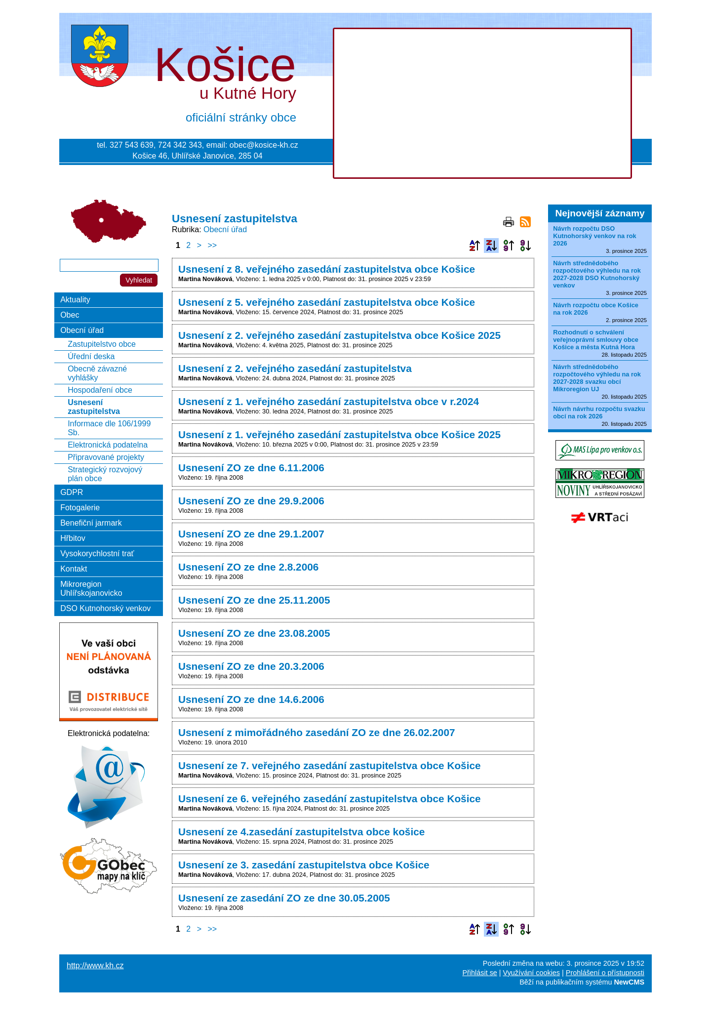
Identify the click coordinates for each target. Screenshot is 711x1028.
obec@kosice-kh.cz (264, 145)
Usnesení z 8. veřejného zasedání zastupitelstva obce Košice (326, 269)
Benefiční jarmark (91, 523)
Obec (69, 315)
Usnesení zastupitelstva (94, 406)
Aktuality (75, 299)
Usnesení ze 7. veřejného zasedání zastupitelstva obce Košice (329, 765)
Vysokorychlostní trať (97, 553)
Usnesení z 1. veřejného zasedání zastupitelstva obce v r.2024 (328, 401)
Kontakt (73, 569)
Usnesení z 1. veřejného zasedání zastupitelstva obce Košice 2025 (339, 434)
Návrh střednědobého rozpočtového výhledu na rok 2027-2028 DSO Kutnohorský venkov (597, 274)
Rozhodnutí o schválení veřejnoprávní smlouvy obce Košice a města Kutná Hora (595, 340)
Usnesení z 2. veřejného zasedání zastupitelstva (295, 368)
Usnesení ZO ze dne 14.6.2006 (251, 699)
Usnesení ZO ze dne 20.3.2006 (251, 666)
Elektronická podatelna (108, 445)
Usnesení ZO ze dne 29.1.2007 (251, 533)
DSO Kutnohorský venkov (105, 608)
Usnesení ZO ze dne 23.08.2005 (254, 633)
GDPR (71, 492)
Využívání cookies (531, 973)
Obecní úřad (225, 229)
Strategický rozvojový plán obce (105, 474)
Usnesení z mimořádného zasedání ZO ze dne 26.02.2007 (316, 732)
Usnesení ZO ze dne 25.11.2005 (254, 600)
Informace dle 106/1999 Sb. (109, 428)
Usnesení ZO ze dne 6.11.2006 (251, 467)
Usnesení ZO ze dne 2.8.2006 (248, 567)
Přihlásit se (479, 973)
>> (212, 245)
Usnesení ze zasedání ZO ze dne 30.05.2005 (284, 898)
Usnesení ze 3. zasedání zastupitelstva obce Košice (304, 864)
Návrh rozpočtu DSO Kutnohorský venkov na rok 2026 (594, 236)
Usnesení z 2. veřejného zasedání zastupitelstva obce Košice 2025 (339, 335)
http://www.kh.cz (95, 965)
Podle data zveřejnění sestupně (525, 245)
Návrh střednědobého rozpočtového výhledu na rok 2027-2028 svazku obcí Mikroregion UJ (597, 378)
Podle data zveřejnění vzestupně (508, 245)
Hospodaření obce (100, 390)
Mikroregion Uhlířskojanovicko (91, 588)
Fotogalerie (80, 507)
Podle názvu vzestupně (474, 245)
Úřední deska (91, 356)
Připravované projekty (106, 457)
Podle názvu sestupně (491, 245)
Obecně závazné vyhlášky (97, 373)
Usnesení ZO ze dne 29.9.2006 (251, 500)
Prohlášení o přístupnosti (605, 973)
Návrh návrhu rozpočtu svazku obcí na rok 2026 (599, 412)
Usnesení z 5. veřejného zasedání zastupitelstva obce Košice (326, 302)
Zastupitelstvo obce (102, 344)
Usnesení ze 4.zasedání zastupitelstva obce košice (301, 831)
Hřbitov (72, 538)
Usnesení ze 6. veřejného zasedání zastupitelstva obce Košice (329, 798)
